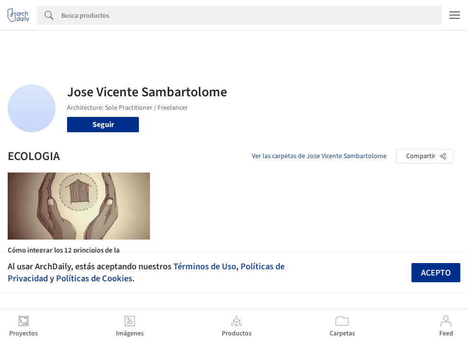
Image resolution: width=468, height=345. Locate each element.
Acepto (436, 273)
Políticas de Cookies (94, 278)
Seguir (103, 124)
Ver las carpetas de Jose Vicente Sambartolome (319, 156)
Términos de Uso (204, 266)
